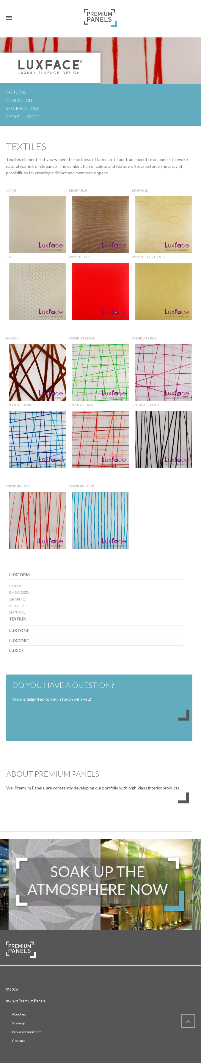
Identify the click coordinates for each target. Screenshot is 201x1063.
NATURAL (17, 612)
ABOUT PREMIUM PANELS (52, 773)
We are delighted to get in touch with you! (51, 699)
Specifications (22, 108)
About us (19, 1014)
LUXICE (16, 650)
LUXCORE (19, 640)
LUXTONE (19, 630)
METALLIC (17, 606)
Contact (18, 1040)
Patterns (16, 91)
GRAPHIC (17, 599)
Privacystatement (26, 1032)
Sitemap (18, 1023)
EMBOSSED (19, 592)
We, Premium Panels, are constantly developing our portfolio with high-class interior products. (93, 787)
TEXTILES (17, 619)
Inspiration (19, 100)
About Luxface (22, 116)
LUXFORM (19, 574)
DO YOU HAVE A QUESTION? (63, 685)
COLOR (16, 586)
